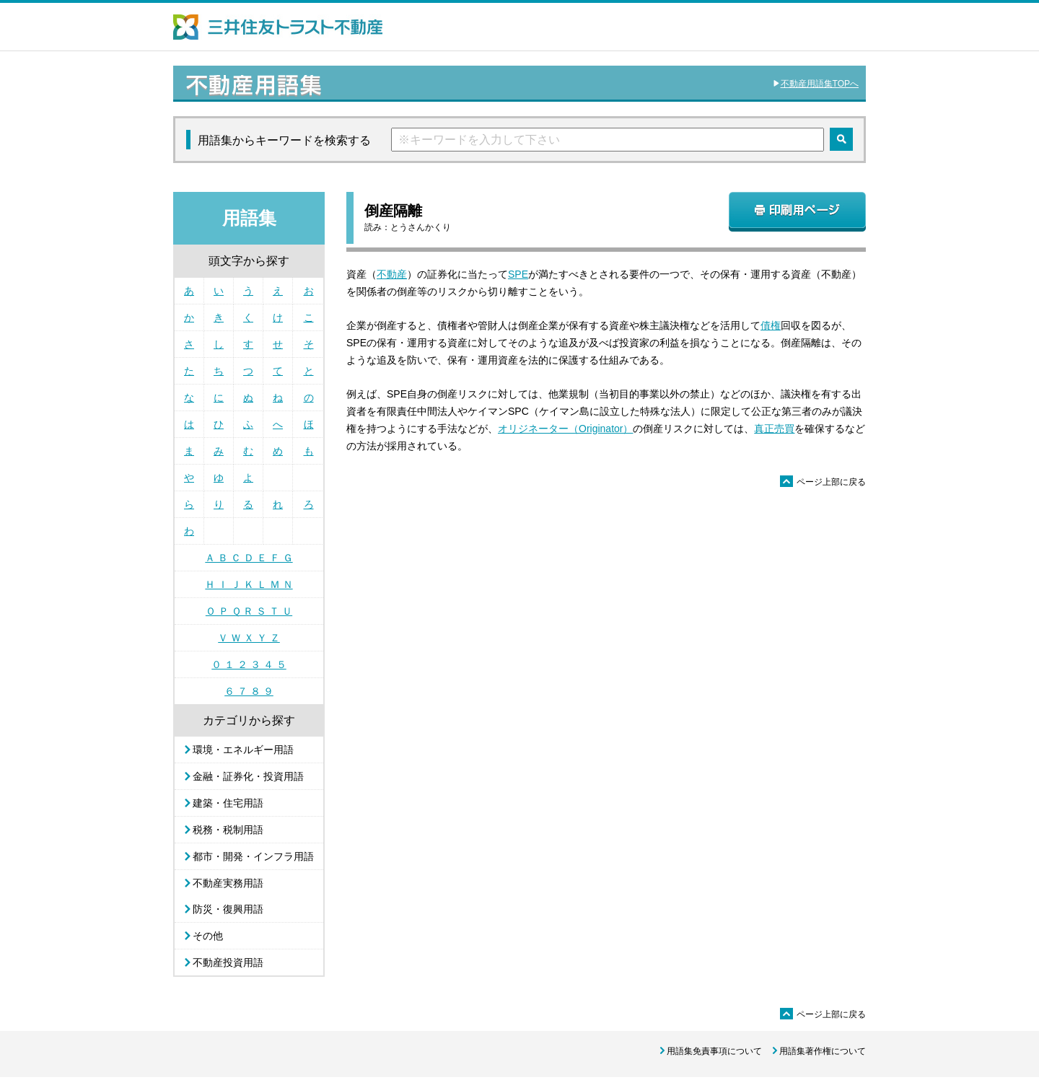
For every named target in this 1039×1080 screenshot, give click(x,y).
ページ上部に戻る (823, 482)
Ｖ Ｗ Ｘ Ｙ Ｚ (249, 638)
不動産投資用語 (228, 962)
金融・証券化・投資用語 (248, 776)
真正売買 (774, 428)
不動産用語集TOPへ (820, 84)
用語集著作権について (822, 1051)
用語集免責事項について (714, 1051)
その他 (208, 935)
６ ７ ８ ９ (248, 691)
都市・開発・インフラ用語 (253, 856)
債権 (770, 325)
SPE (518, 274)
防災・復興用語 (228, 909)
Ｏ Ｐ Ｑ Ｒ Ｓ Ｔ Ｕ (249, 611)
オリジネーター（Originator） (565, 428)
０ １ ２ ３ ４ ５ (248, 664)
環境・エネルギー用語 (243, 749)
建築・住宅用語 (228, 803)
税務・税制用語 (228, 829)
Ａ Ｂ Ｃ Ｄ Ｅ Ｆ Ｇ (248, 557)
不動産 (392, 274)
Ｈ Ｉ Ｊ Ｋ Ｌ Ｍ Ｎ (248, 584)
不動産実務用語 (228, 883)
